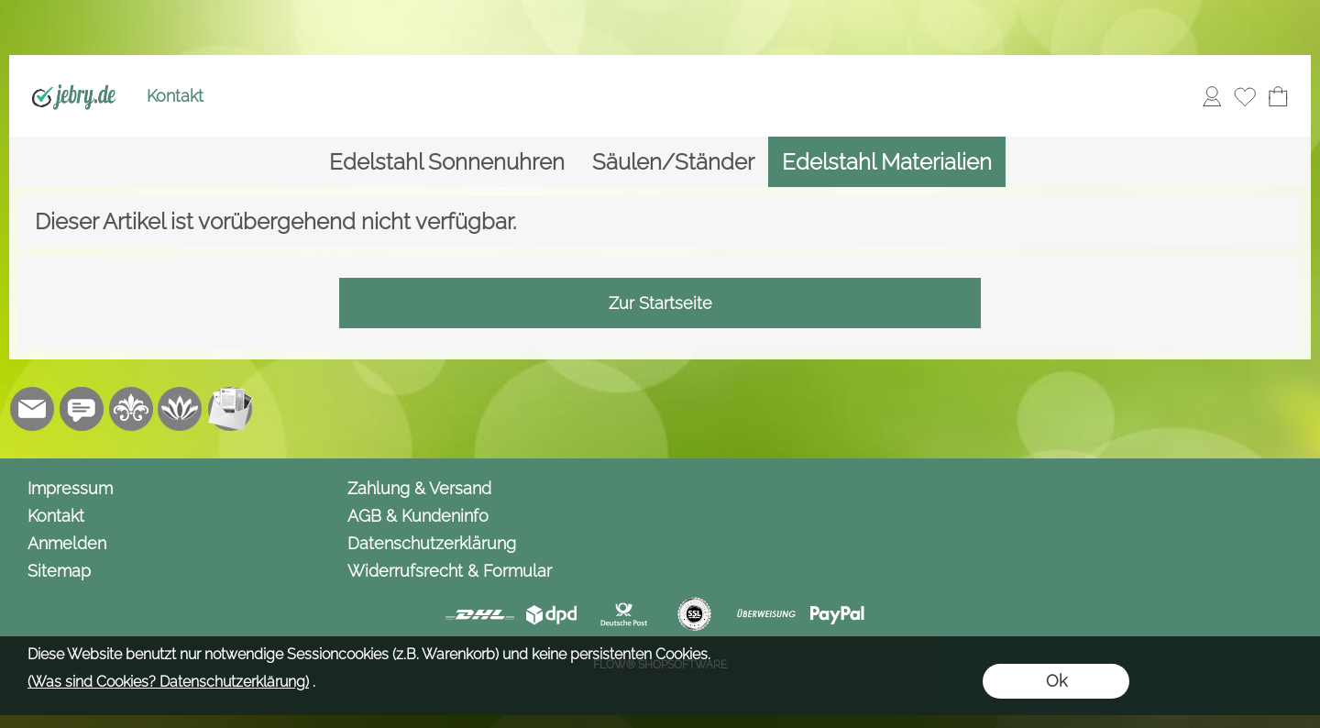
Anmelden (67, 543)
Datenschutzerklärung (431, 543)
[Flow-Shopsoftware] (181, 409)
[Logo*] (74, 74)
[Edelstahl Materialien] (887, 162)
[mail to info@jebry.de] (32, 409)
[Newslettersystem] (230, 409)
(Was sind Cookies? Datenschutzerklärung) (168, 681)
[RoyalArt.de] (131, 409)
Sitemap (59, 570)
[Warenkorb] (1278, 96)
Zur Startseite (660, 303)
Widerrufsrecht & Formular (449, 570)
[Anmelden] (1212, 96)
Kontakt (175, 95)
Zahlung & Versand (419, 488)
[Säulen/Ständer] (673, 162)
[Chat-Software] (81, 409)
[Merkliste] (1245, 96)
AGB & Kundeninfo (418, 515)
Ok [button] (1056, 680)
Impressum (70, 488)
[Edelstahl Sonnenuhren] (446, 162)
